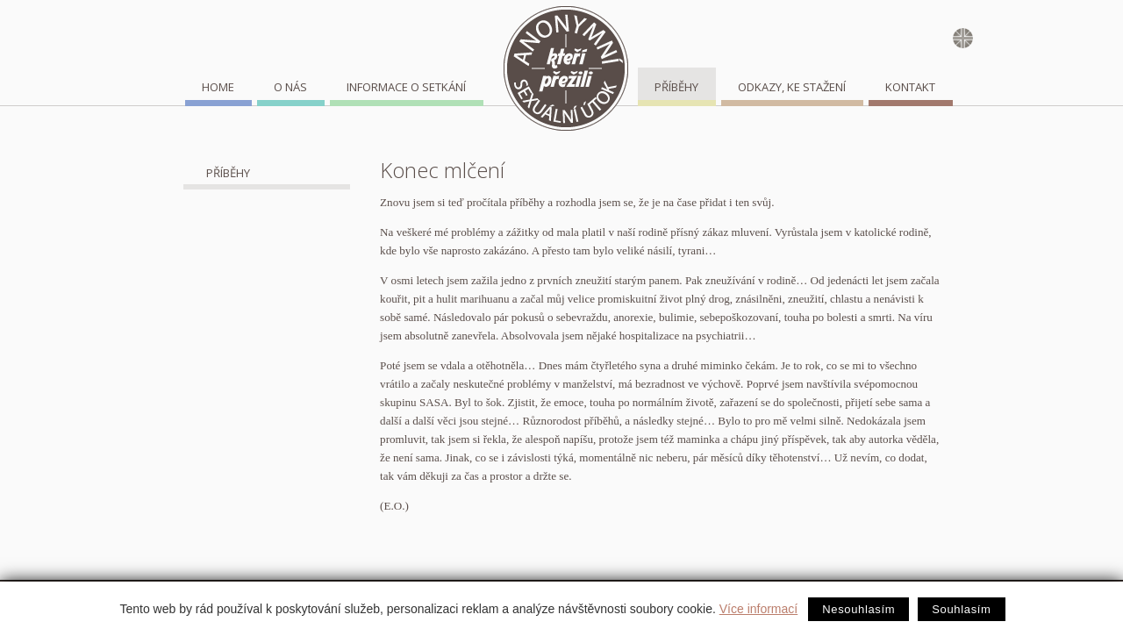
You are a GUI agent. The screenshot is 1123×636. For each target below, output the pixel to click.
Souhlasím (961, 609)
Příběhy (676, 87)
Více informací (758, 609)
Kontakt (910, 87)
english (966, 41)
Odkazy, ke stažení (792, 87)
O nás (290, 87)
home (218, 87)
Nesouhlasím (858, 609)
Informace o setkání (406, 87)
